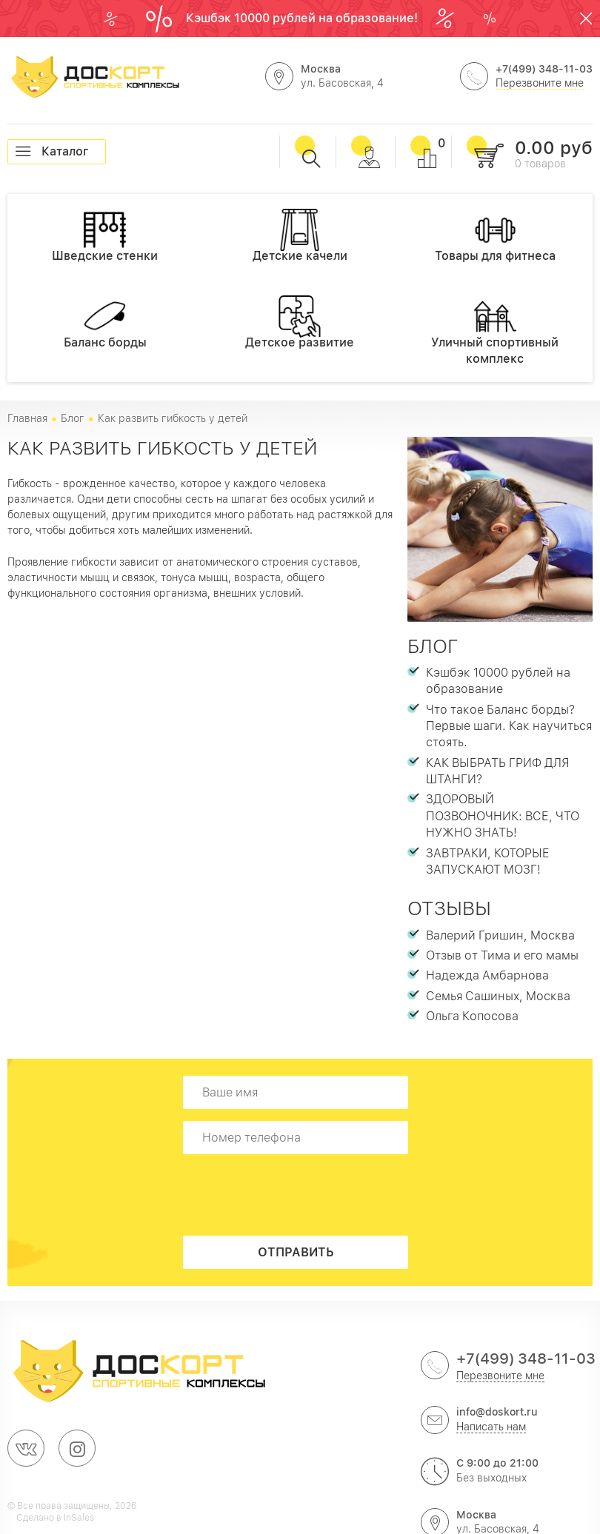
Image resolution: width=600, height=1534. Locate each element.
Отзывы (449, 908)
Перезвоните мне (540, 83)
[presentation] (300, 1195)
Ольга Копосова (472, 1016)
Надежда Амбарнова (487, 975)
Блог (433, 645)
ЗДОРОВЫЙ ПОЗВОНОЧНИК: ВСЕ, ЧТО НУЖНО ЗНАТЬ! (502, 816)
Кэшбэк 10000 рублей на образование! (303, 18)
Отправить (296, 1252)
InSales (79, 1518)
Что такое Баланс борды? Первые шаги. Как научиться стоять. (509, 726)
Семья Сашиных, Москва (498, 996)
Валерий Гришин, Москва (500, 935)
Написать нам (491, 1427)
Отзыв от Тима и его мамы (502, 955)
